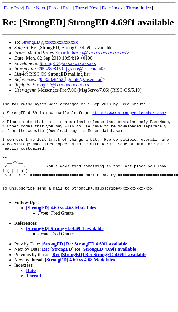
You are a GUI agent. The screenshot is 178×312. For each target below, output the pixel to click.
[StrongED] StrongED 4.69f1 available (65, 246)
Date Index (112, 7)
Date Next (35, 7)
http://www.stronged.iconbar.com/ (129, 115)
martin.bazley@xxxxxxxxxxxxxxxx (92, 52)
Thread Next (87, 7)
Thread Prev (60, 7)
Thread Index (138, 7)
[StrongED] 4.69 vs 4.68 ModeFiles (61, 225)
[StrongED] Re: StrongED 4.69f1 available (84, 261)
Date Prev (13, 7)
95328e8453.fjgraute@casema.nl (71, 68)
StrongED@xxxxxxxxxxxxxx (49, 42)
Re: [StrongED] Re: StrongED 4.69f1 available (89, 266)
